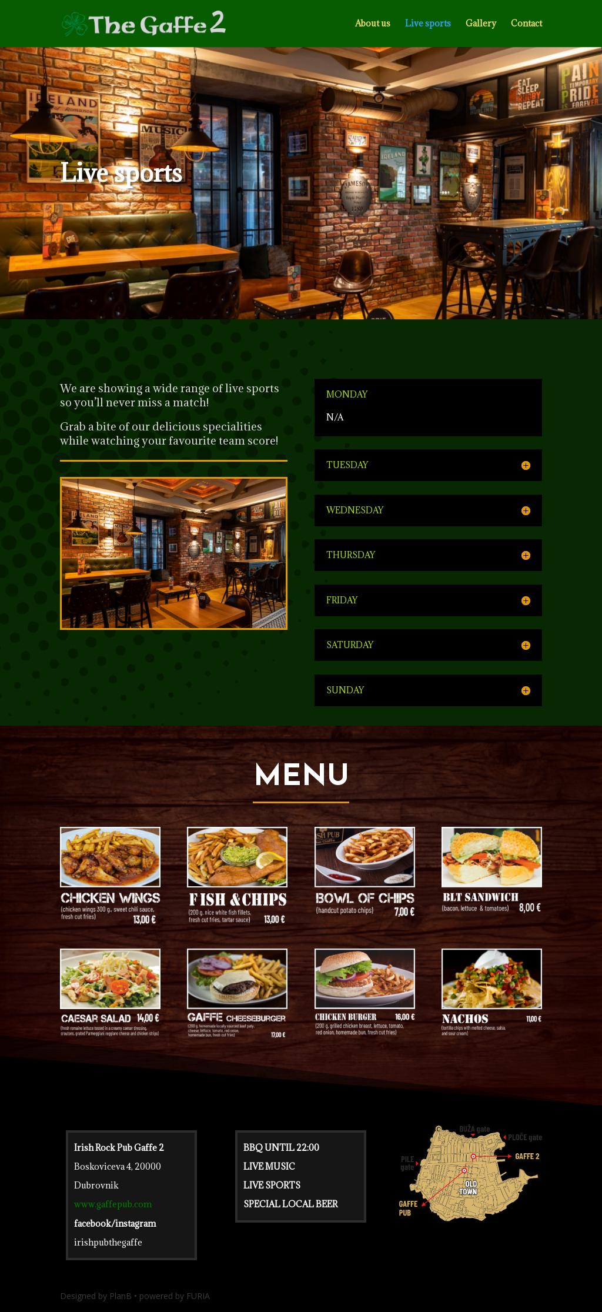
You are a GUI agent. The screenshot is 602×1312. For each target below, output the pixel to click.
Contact (526, 24)
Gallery (481, 24)
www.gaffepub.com (113, 1204)
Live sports (428, 24)
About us (372, 24)
